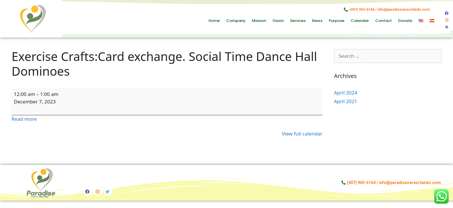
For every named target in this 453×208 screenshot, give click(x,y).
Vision (278, 20)
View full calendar (302, 133)
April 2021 (345, 101)
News (317, 20)
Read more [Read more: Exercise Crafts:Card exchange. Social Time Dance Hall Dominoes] (24, 119)
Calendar (360, 20)
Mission (259, 20)
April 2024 (345, 92)
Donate (405, 20)
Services (298, 20)
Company (236, 20)
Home (214, 20)
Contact (383, 20)
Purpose (336, 20)
